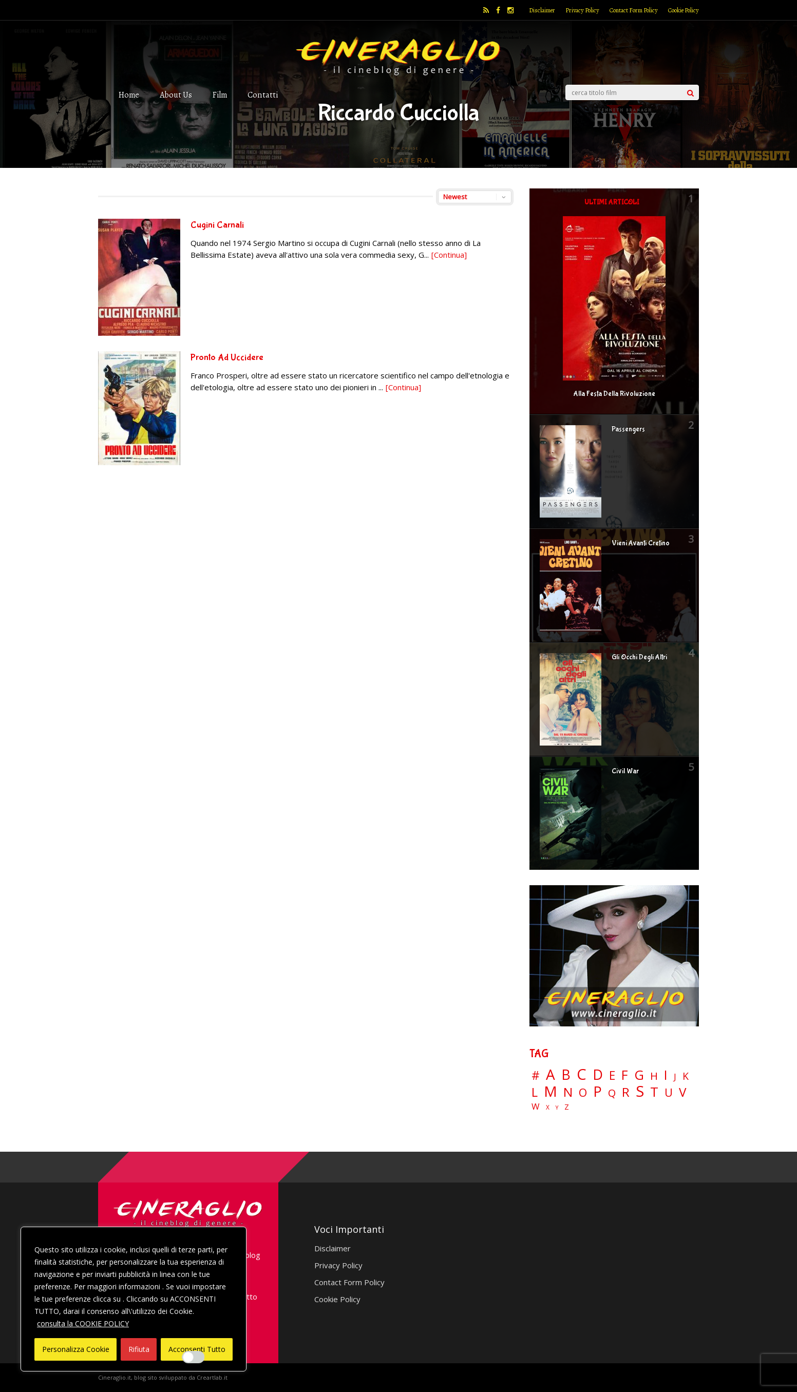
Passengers (628, 429)
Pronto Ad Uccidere (227, 357)
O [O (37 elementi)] (583, 1092)
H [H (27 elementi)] (654, 1076)
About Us (176, 94)
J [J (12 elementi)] (675, 1076)
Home (129, 94)
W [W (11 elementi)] (536, 1106)
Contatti (263, 94)
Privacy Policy (582, 10)
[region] (133, 1299)
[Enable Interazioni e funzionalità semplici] (193, 1357)
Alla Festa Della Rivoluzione (614, 394)
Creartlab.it (212, 1377)
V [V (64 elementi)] (682, 1092)
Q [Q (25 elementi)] (612, 1093)
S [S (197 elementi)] (640, 1091)
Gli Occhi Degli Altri (639, 657)
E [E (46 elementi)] (612, 1076)
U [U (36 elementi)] (669, 1092)
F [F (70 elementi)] (624, 1075)
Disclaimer (542, 10)
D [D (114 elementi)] (598, 1075)
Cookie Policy (683, 10)
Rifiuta (138, 1349)
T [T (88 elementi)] (654, 1092)
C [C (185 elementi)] (581, 1074)
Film (220, 94)
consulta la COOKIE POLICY (83, 1323)
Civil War (625, 771)
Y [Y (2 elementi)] (557, 1108)
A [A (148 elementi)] (550, 1074)
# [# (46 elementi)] (536, 1076)
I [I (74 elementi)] (666, 1075)
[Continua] (449, 255)
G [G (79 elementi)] (639, 1075)
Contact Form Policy (634, 10)
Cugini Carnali (217, 225)
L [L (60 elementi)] (535, 1092)
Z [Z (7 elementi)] (566, 1107)
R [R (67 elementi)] (626, 1092)
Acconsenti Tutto (196, 1349)
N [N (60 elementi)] (568, 1092)
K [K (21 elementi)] (685, 1076)
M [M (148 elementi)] (550, 1091)
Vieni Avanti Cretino (641, 543)
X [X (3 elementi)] (547, 1107)
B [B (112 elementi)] (566, 1075)
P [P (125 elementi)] (597, 1091)
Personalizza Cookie (75, 1349)
